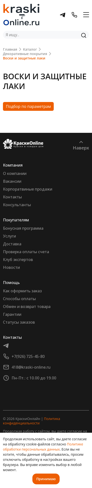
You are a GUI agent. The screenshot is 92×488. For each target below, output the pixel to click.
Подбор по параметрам (28, 106)
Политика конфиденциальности (31, 420)
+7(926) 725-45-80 (28, 356)
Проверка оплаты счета (26, 251)
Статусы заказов (19, 322)
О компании (14, 173)
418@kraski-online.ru (31, 367)
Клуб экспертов (18, 259)
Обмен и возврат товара (27, 306)
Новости (11, 267)
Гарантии (12, 314)
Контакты (12, 196)
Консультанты (17, 204)
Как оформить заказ (22, 290)
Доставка (12, 243)
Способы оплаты (19, 298)
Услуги (9, 236)
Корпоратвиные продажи (27, 189)
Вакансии (12, 181)
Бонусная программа (23, 228)
